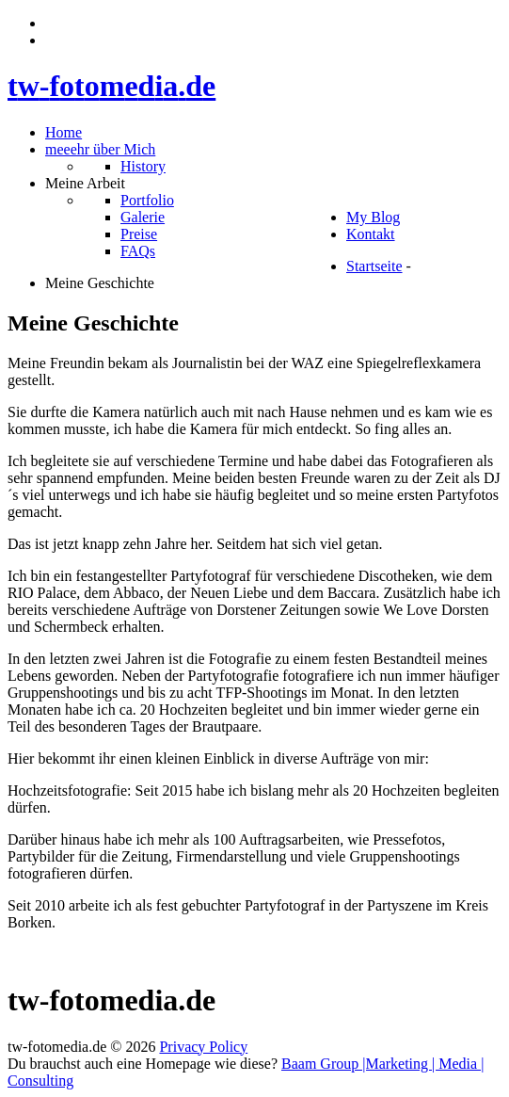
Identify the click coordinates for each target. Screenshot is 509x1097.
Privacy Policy (203, 1047)
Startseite (374, 266)
